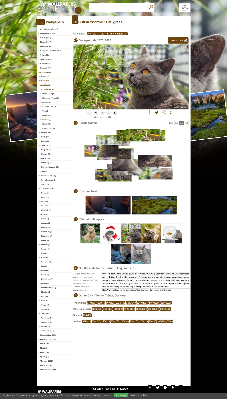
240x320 (105, 321)
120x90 (152, 321)
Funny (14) (44, 352)
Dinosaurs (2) (46, 232)
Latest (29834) (46, 365)
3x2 (176, 123)
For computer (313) (48, 339)
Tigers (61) (45, 145)
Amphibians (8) (47, 188)
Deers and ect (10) (48, 176)
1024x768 (120, 303)
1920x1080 (153, 309)
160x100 (125, 321)
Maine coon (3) (48, 94)
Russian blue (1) (49, 128)
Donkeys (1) (46, 262)
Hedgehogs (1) (47, 279)
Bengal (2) (46, 102)
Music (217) (45, 344)
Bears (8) (45, 193)
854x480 (87, 315)
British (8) (46, 85)
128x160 (134, 321)
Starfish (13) (46, 163)
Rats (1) (44, 301)
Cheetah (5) (46, 206)
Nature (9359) (45, 38)
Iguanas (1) (45, 283)
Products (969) (46, 68)
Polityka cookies (139, 395)
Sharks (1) (45, 309)
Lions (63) (45, 141)
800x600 (110, 303)
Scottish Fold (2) (49, 107)
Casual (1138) (45, 63)
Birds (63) (45, 137)
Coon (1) (44, 253)
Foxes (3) (45, 219)
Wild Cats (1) (46, 322)
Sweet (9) (45, 184)
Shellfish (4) (46, 210)
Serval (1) (45, 305)
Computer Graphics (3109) (51, 51)
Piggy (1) (44, 296)
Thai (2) (45, 111)
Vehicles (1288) (46, 59)
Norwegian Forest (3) (50, 98)
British (110, 33)
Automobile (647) (47, 331)
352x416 (86, 321)
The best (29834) (47, 361)
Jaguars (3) (45, 223)
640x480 (91, 303)
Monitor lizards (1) (48, 288)
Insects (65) (46, 132)
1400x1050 (154, 303)
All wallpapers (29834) (49, 29)
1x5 (171, 123)
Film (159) (44, 348)
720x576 (101, 303)
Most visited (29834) (48, 370)
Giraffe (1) (45, 270)
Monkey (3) (45, 227)
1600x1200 (166, 303)
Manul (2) (45, 240)
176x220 (115, 321)
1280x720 (97, 309)
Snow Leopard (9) (48, 180)
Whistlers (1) (46, 318)
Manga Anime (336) (48, 335)
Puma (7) (44, 201)
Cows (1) (44, 257)
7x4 (186, 123)
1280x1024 (142, 303)
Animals (91, 33)
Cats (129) (45, 81)
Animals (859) (45, 72)
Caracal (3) (45, 214)
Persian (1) (46, 120)
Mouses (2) (45, 245)
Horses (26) (46, 154)
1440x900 (118, 309)
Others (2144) (45, 55)
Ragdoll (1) (46, 124)
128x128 (143, 321)
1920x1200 (165, 309)
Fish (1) (44, 266)
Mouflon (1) (45, 292)
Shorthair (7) (49, 89)
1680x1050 (141, 309)
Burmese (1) (47, 115)
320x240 (96, 321)
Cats (101, 33)
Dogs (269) (45, 76)
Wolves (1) (45, 326)
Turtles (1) (45, 313)
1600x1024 (129, 309)
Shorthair (122, 33)
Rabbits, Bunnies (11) (50, 167)
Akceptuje (121, 395)
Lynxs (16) (45, 158)
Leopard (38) (46, 150)
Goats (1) (45, 275)
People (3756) (45, 46)
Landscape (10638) (47, 33)
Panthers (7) (46, 197)
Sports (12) (44, 357)
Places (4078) (45, 42)
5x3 (181, 123)
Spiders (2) (45, 249)
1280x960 (131, 303)
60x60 (170, 321)
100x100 (161, 321)
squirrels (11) (46, 171)
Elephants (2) (46, 236)
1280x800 (107, 309)
